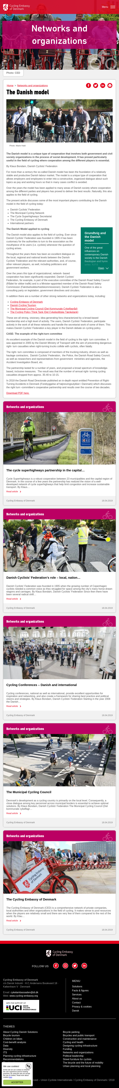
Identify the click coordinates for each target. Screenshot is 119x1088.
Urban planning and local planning (81, 1066)
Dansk (75, 1010)
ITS (5, 1052)
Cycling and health (73, 1042)
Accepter (17, 1082)
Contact (76, 1002)
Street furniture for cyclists (77, 1059)
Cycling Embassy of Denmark (26, 302)
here (10, 1077)
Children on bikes (12, 1039)
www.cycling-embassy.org (24, 995)
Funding (67, 1049)
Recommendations (13, 1059)
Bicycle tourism (11, 1035)
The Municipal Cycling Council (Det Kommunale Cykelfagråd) (43, 308)
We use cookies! (11, 1066)
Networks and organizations (32, 85)
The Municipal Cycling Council (28, 792)
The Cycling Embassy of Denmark (31, 899)
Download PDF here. (17, 393)
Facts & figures (80, 990)
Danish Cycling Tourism (23, 305)
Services (77, 994)
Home (10, 85)
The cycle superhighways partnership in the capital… (45, 470)
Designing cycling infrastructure (80, 1045)
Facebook (88, 85)
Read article (12, 491)
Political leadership (73, 1056)
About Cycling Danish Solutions (20, 1032)
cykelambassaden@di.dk (24, 992)
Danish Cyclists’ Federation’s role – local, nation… (43, 577)
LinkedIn (103, 85)
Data (5, 1045)
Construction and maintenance (80, 1039)
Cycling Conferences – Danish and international (41, 685)
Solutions (77, 986)
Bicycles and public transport (79, 1035)
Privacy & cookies (82, 1006)
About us (77, 998)
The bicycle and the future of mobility (83, 1062)
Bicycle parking (71, 1032)
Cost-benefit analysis (14, 1042)
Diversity (8, 1049)
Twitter (95, 85)
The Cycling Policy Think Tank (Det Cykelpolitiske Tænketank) (44, 312)
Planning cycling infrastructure (19, 1056)
